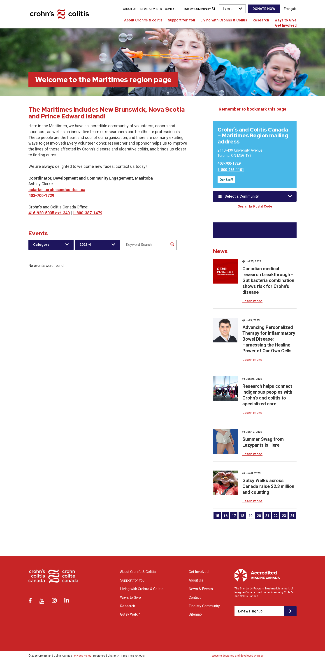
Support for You (181, 20)
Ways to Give (285, 20)
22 (276, 516)
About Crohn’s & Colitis (138, 572)
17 (234, 516)
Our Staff (226, 180)
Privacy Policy (82, 655)
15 (217, 516)
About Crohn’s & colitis (143, 20)
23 (284, 516)
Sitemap (195, 614)
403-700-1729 (41, 195)
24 (292, 516)
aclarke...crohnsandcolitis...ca (56, 189)
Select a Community (242, 196)
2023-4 (85, 244)
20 (259, 516)
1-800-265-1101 (231, 170)
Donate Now (264, 9)
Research (261, 20)
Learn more (252, 301)
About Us (129, 9)
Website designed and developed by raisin (238, 655)
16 (225, 516)
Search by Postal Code (255, 206)
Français (290, 9)
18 (242, 516)
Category (41, 244)
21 (267, 516)
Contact (171, 9)
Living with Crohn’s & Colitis (223, 20)
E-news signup (250, 611)
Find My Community (197, 9)
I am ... (228, 9)
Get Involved (286, 25)
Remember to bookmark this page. (253, 109)
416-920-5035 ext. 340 (49, 212)
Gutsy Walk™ (130, 614)
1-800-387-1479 (87, 212)
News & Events (151, 9)
